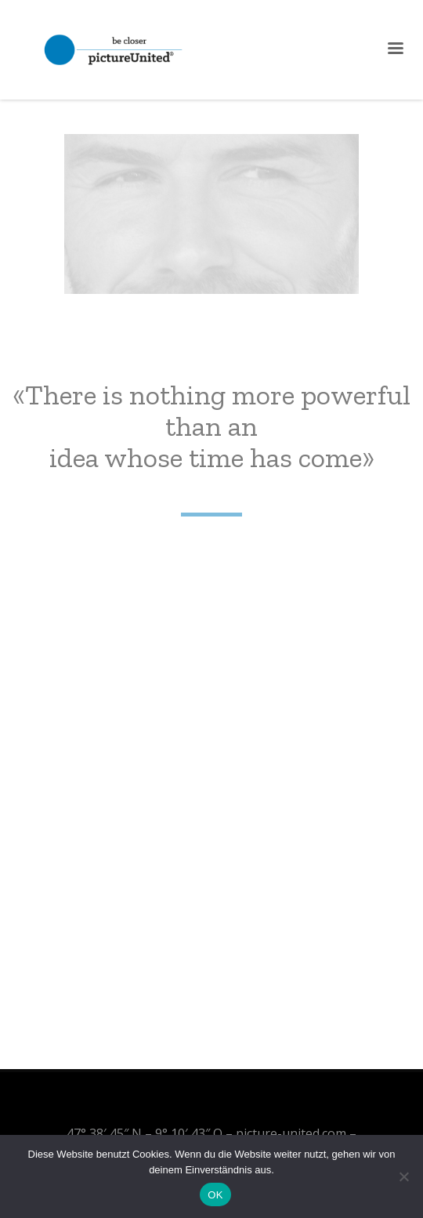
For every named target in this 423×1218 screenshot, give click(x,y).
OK (215, 1195)
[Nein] (403, 1176)
